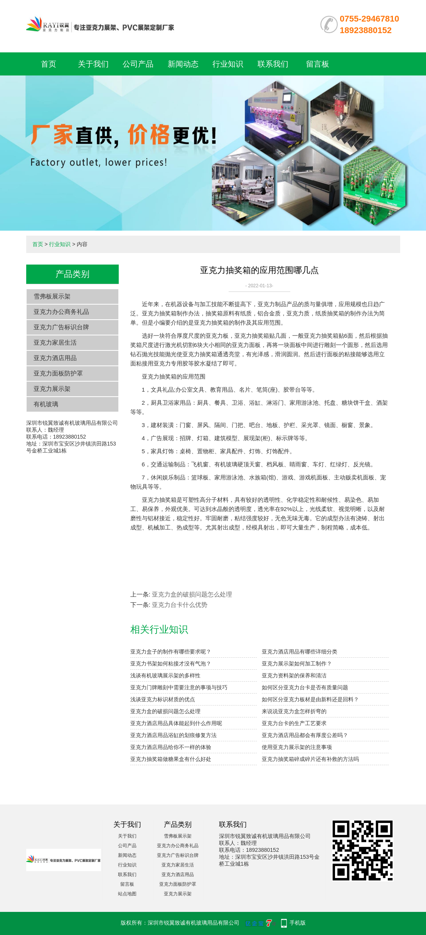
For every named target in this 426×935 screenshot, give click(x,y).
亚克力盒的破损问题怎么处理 (192, 594)
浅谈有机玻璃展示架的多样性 (165, 675)
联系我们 (273, 64)
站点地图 (127, 893)
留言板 (317, 64)
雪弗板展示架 (52, 296)
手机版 (298, 923)
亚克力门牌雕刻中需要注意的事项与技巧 (178, 687)
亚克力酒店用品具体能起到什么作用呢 (176, 723)
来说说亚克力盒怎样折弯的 (294, 711)
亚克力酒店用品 (55, 358)
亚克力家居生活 (55, 342)
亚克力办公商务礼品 (61, 311)
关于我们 (93, 64)
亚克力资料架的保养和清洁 (294, 675)
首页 (48, 64)
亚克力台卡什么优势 (179, 605)
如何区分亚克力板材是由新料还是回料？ (310, 699)
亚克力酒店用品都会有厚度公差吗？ (305, 735)
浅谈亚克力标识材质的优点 (162, 699)
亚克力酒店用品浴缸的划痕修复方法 (173, 735)
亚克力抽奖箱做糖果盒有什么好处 (170, 759)
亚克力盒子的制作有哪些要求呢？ (170, 651)
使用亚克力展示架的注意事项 (297, 747)
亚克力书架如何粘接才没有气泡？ (170, 663)
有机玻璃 (46, 404)
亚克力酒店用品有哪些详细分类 (299, 651)
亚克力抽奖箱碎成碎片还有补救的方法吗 (310, 759)
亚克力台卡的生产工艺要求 (294, 723)
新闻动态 (183, 64)
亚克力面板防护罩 (58, 373)
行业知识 (227, 64)
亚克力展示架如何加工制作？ (297, 663)
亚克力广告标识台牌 (61, 327)
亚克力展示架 (52, 388)
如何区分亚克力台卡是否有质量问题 (305, 687)
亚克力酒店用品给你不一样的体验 (170, 747)
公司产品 (138, 64)
